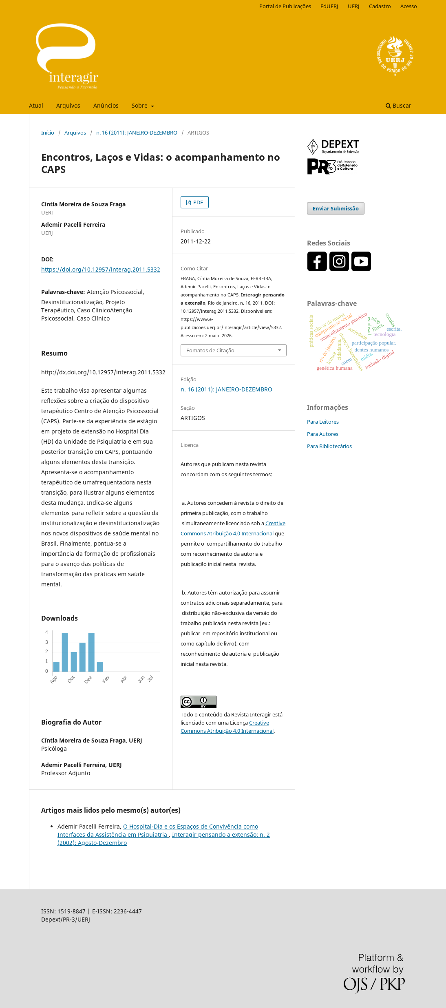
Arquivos (68, 105)
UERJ (354, 6)
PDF (197, 202)
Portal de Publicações (285, 6)
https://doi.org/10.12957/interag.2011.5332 (100, 269)
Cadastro (380, 6)
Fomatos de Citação (210, 350)
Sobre (140, 105)
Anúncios (106, 105)
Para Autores (322, 434)
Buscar (398, 105)
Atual (36, 105)
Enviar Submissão (336, 208)
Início (47, 132)
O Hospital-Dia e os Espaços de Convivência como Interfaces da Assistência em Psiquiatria (157, 830)
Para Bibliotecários (329, 446)
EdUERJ (329, 6)
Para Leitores (323, 421)
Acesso (408, 6)
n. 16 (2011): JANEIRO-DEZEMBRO (136, 132)
